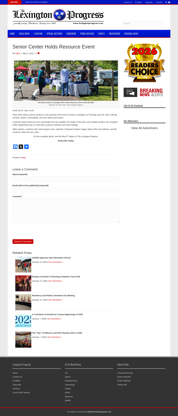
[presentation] (34, 231)
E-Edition (138, 2)
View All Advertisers (144, 128)
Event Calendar (124, 377)
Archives (159, 2)
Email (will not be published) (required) (30, 185)
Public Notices (87, 33)
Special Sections (54, 33)
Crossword (114, 33)
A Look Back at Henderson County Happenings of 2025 (57, 314)
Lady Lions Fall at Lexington (36, 2)
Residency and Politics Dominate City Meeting (53, 295)
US (66, 373)
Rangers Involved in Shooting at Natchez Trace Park (56, 277)
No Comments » (56, 262)
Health (68, 400)
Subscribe (149, 2)
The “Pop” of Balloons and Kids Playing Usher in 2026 (57, 333)
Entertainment (71, 381)
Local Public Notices (21, 392)
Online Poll (122, 385)
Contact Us (128, 2)
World (67, 392)
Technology (70, 385)
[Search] (142, 23)
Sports (68, 377)
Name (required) (20, 174)
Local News (24, 33)
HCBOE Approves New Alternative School (51, 258)
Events (101, 33)
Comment (17, 196)
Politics (68, 389)
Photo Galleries (124, 381)
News (23, 157)
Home (12, 33)
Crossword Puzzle (125, 373)
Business (69, 396)
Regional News (131, 33)
